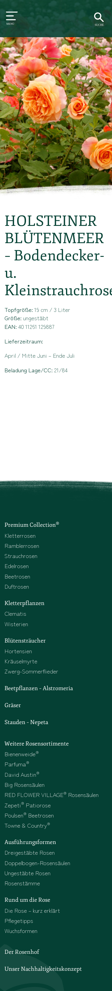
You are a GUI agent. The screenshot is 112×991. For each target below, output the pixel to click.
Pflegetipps (18, 920)
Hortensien (18, 651)
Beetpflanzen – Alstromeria (38, 688)
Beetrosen (17, 576)
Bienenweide (21, 754)
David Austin (21, 774)
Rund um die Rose (27, 900)
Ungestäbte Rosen (27, 873)
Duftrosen (16, 586)
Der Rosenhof (21, 952)
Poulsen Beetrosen (29, 815)
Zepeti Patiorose (27, 805)
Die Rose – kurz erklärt (32, 910)
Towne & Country (27, 825)
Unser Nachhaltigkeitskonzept (43, 969)
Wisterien (16, 624)
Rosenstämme (22, 883)
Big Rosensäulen (24, 784)
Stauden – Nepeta (26, 722)
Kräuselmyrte (20, 661)
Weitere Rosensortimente (36, 743)
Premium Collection (31, 525)
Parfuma (16, 764)
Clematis (15, 613)
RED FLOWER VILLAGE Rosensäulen (51, 794)
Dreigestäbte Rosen (29, 852)
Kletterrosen (20, 535)
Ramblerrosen (21, 545)
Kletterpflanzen (24, 603)
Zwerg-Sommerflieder (31, 671)
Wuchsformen (20, 930)
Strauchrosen (20, 555)
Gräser (12, 705)
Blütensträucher (25, 640)
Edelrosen (16, 566)
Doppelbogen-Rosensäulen (37, 863)
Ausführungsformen (30, 842)
